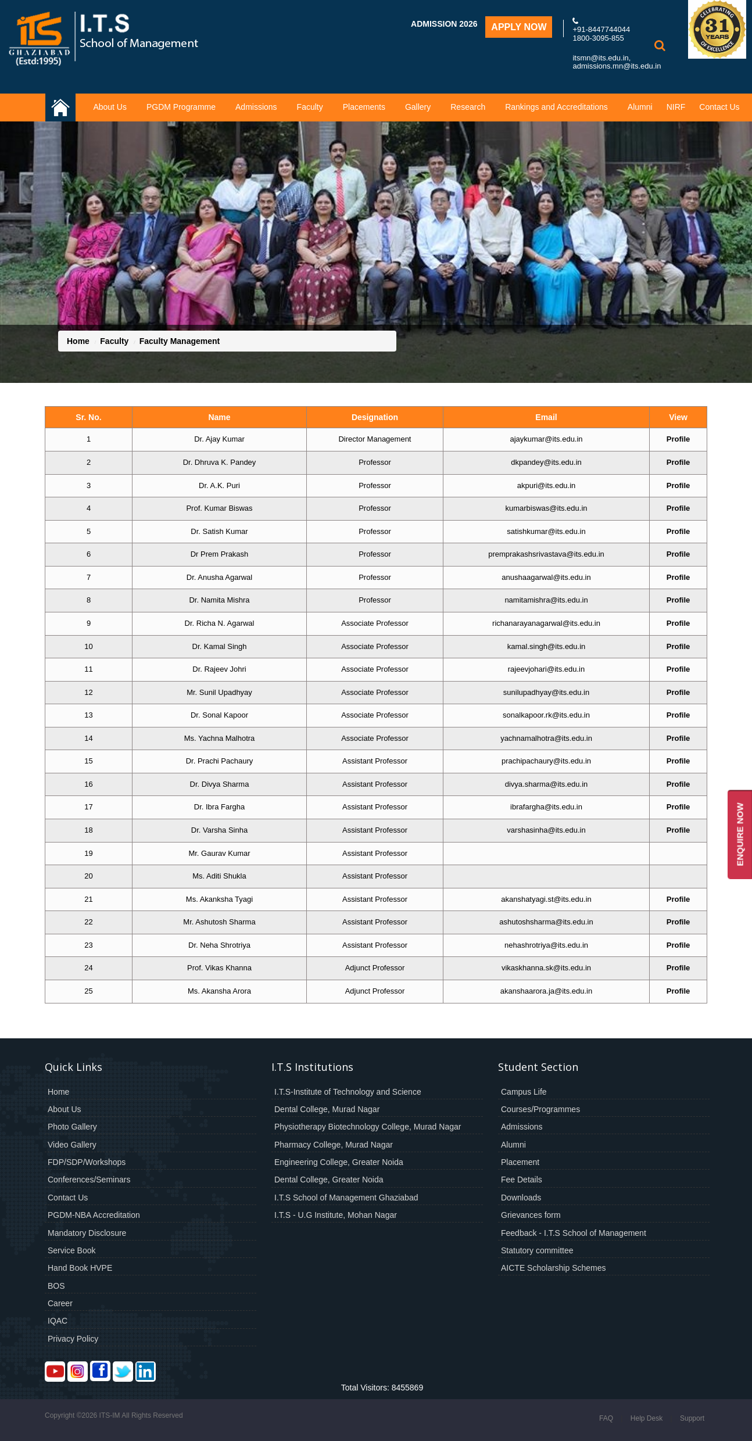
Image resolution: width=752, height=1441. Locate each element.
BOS (56, 1286)
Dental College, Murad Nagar (326, 1109)
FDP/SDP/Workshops (87, 1162)
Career (60, 1303)
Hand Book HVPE (80, 1267)
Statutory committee (537, 1250)
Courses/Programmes (540, 1109)
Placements (364, 107)
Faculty (310, 107)
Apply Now (518, 27)
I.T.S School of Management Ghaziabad (346, 1197)
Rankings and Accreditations (556, 107)
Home (78, 341)
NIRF (676, 107)
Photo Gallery (72, 1126)
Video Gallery (72, 1144)
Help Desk (647, 1418)
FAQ (606, 1418)
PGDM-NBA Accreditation (94, 1215)
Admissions (256, 107)
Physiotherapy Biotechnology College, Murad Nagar (367, 1126)
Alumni (640, 107)
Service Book (71, 1250)
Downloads (521, 1197)
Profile (678, 439)
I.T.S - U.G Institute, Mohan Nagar (335, 1215)
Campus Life (524, 1091)
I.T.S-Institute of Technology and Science (347, 1091)
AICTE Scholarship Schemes (553, 1267)
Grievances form (531, 1215)
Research (467, 107)
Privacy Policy (73, 1338)
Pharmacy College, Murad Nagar (333, 1144)
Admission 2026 (444, 23)
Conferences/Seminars (89, 1179)
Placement (520, 1162)
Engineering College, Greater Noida (338, 1162)
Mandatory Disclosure (87, 1233)
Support (692, 1418)
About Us (110, 107)
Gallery (418, 107)
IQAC (57, 1320)
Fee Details (521, 1179)
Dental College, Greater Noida (329, 1179)
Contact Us (719, 107)
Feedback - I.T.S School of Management (573, 1233)
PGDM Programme (181, 107)
